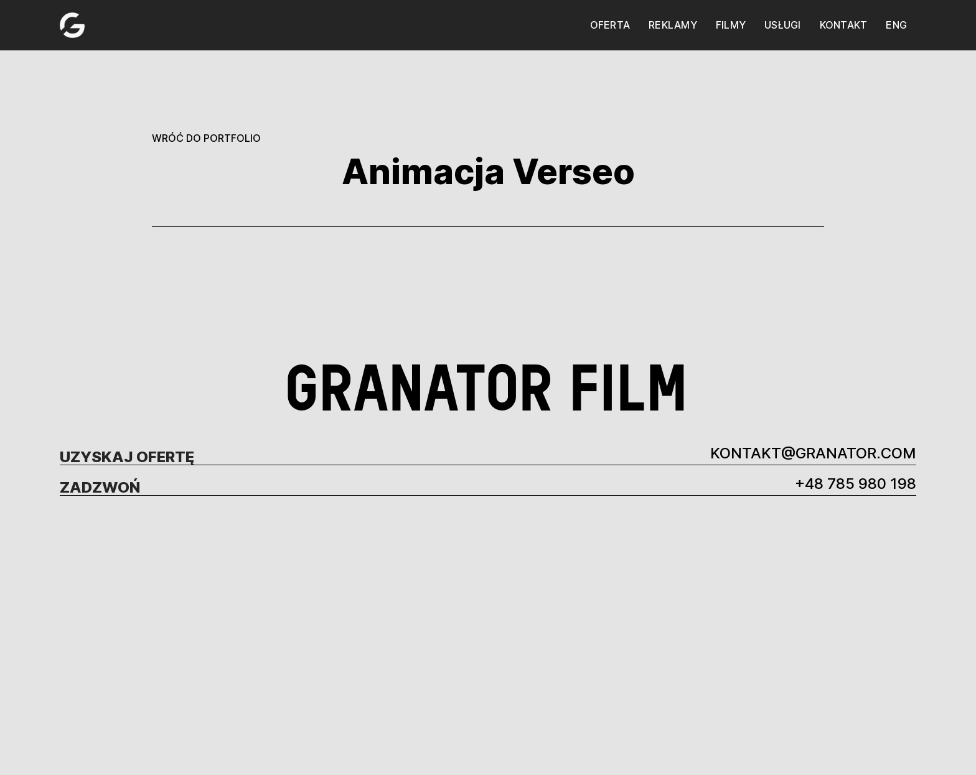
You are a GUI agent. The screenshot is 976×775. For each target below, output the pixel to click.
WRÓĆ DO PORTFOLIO (206, 138)
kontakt (844, 25)
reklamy (673, 25)
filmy (731, 25)
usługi (782, 25)
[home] (72, 25)
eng (896, 25)
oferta (610, 25)
